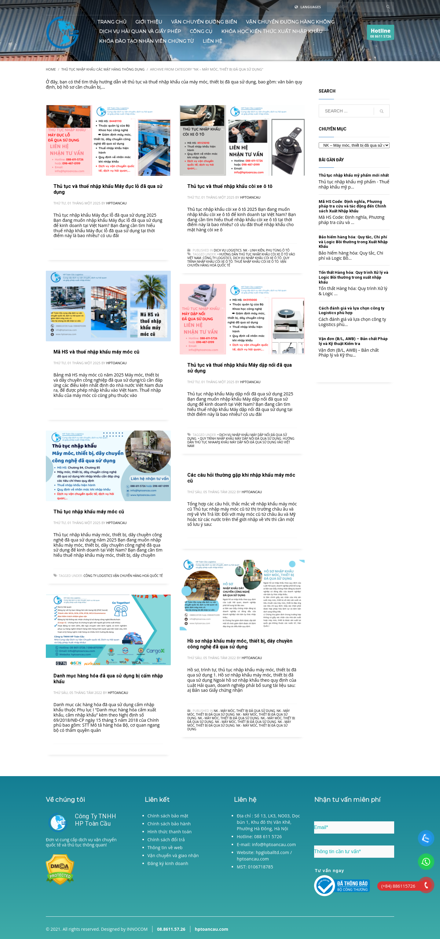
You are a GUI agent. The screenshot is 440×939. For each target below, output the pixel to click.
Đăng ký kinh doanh (168, 863)
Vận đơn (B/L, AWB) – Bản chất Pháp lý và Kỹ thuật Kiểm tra (353, 341)
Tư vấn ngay (329, 870)
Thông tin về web (165, 847)
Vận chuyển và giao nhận (173, 855)
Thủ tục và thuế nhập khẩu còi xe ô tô (230, 186)
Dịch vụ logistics (228, 250)
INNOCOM (137, 929)
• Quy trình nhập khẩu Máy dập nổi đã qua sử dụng (239, 438)
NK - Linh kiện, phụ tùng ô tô (266, 250)
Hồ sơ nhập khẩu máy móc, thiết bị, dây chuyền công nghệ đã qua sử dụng (239, 644)
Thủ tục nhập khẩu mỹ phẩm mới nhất (354, 175)
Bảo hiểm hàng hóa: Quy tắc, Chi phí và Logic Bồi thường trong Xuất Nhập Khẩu (353, 242)
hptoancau (116, 203)
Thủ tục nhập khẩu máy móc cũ (88, 512)
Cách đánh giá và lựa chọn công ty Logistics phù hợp (351, 310)
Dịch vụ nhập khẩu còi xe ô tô (257, 258)
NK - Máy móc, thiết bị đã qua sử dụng (244, 711)
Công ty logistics (217, 258)
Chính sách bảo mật (168, 816)
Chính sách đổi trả (166, 839)
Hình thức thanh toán (170, 831)
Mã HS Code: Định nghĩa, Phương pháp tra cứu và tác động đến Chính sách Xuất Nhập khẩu (352, 206)
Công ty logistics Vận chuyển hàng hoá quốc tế (123, 576)
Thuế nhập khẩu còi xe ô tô (256, 261)
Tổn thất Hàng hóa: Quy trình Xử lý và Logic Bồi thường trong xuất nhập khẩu (353, 277)
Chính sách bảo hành (169, 824)
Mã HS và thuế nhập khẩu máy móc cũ (96, 352)
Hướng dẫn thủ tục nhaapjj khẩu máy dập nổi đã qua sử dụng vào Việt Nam (240, 442)
